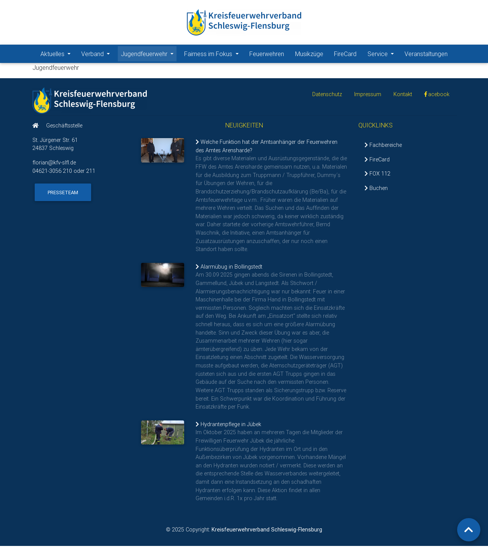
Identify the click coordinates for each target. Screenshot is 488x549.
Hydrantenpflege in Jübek (228, 427)
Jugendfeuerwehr (149, 54)
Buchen (376, 191)
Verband (97, 54)
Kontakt (402, 97)
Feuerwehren (266, 55)
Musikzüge (309, 55)
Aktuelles (57, 54)
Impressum (367, 97)
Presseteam (63, 195)
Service (382, 54)
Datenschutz (327, 97)
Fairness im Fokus (212, 54)
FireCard (345, 55)
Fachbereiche (383, 148)
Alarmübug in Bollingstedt (229, 269)
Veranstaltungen (426, 55)
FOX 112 (377, 176)
